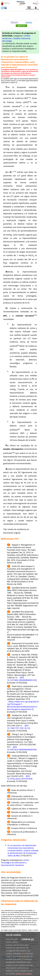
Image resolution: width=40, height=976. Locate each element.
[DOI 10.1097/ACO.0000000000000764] (21, 748)
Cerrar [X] (27, 939)
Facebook (5, 8)
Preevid (8, 14)
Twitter (2, 8)
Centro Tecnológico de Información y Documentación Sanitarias (15, 862)
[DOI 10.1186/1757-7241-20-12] (18, 726)
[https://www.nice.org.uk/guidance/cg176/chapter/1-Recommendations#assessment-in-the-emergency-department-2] (23, 705)
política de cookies (24, 973)
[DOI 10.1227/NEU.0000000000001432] (22, 678)
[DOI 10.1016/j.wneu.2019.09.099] (19, 777)
